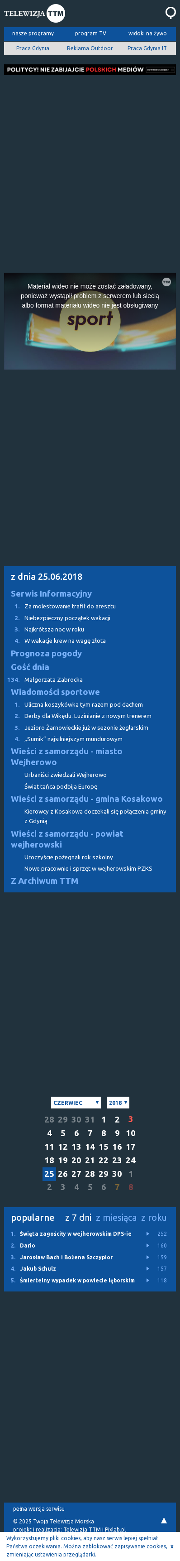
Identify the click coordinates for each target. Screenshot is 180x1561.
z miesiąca (116, 1217)
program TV (90, 33)
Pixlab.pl (115, 1529)
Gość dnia (30, 667)
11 (49, 1146)
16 (117, 1146)
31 (90, 1119)
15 (104, 1146)
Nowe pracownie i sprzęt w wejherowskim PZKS (88, 868)
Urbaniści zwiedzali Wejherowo (65, 774)
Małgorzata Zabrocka (43, 679)
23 (117, 1160)
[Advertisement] (90, 171)
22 (104, 1160)
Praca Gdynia (32, 48)
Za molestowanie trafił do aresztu (60, 606)
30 (76, 1119)
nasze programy (33, 33)
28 (49, 1119)
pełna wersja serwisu (39, 1509)
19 (63, 1160)
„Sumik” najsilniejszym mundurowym (63, 739)
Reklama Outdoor (90, 48)
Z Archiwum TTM (44, 881)
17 (131, 1146)
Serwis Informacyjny (51, 593)
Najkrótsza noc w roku (44, 629)
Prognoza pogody (46, 653)
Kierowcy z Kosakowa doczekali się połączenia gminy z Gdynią (95, 816)
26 (63, 1174)
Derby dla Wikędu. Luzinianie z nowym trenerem (78, 716)
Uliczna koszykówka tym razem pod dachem (73, 704)
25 (49, 1174)
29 (63, 1119)
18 (49, 1160)
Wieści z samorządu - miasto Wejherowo (67, 757)
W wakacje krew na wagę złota (55, 641)
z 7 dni (78, 1217)
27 (76, 1174)
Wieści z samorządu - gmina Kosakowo (87, 799)
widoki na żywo (147, 33)
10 (131, 1133)
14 (90, 1146)
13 (76, 1146)
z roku (154, 1217)
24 (131, 1160)
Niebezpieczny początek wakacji (57, 618)
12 (63, 1146)
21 (90, 1160)
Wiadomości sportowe (55, 692)
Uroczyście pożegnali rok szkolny (68, 857)
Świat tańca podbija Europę (60, 786)
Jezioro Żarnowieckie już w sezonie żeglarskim (76, 727)
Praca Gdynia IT (147, 48)
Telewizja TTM (82, 1529)
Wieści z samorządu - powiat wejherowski (67, 839)
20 (76, 1160)
